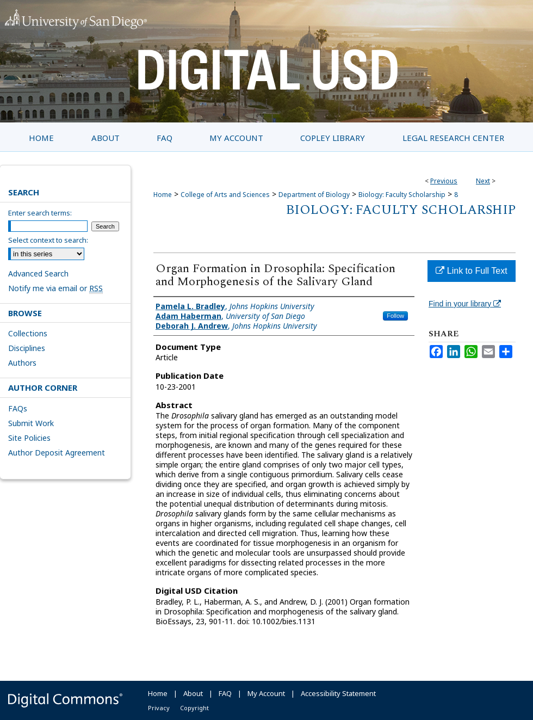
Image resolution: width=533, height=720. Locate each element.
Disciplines (26, 348)
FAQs (17, 408)
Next (483, 181)
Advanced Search (38, 273)
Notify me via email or (55, 288)
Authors (22, 363)
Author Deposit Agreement (56, 452)
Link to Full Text (471, 270)
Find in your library (465, 303)
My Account (266, 693)
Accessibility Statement (338, 693)
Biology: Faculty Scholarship (401, 194)
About (193, 693)
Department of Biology (314, 194)
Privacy (159, 708)
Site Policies (29, 438)
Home (162, 194)
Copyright (194, 708)
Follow (395, 315)
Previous (443, 181)
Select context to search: (48, 240)
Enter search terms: (40, 213)
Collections (27, 333)
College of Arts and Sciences (225, 194)
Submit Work (31, 423)
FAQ (225, 693)
